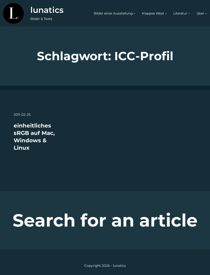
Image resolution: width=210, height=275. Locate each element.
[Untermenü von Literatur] (189, 13)
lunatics (46, 10)
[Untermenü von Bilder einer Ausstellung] (134, 13)
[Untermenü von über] (206, 13)
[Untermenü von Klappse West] (166, 13)
